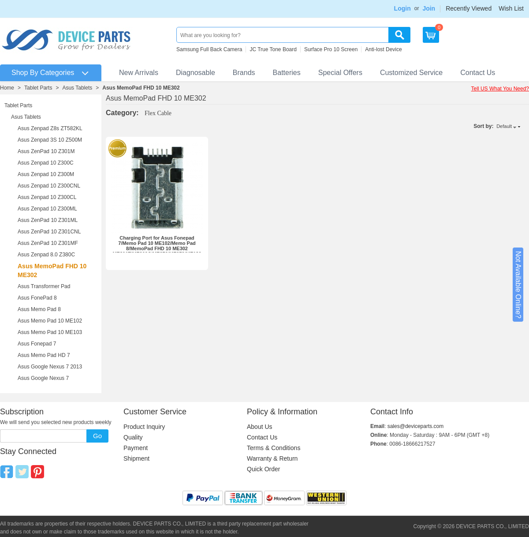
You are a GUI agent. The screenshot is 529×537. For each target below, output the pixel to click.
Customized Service (411, 72)
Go (97, 435)
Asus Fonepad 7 (37, 344)
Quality (133, 437)
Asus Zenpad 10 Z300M (46, 174)
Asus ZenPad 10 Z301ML (48, 220)
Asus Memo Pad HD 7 (44, 355)
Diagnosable (195, 72)
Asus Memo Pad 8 (39, 309)
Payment (135, 447)
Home (7, 88)
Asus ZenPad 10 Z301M (46, 151)
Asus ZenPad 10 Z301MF (48, 243)
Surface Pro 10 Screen (331, 49)
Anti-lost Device (383, 49)
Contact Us (477, 72)
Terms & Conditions (273, 447)
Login (402, 8)
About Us (259, 426)
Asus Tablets (77, 88)
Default (504, 126)
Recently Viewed (469, 8)
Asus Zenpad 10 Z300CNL (49, 186)
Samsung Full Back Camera (209, 49)
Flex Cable (158, 113)
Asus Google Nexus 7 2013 (50, 367)
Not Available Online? (518, 285)
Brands (244, 72)
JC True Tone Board (273, 49)
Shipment (136, 458)
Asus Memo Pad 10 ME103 (50, 332)
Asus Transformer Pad (44, 286)
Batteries (287, 72)
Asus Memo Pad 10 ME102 (50, 321)
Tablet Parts (38, 88)
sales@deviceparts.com (415, 426)
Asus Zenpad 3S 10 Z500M (50, 140)
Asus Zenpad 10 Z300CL (47, 197)
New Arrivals (138, 72)
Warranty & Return (272, 458)
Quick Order (263, 469)
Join (428, 8)
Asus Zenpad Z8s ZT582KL (50, 128)
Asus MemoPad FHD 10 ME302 (140, 88)
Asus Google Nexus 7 (43, 378)
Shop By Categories (42, 72)
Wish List (511, 8)
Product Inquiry (144, 426)
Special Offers (340, 72)
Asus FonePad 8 (37, 298)
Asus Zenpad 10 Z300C (46, 163)
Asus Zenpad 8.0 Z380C (46, 255)
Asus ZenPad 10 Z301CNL (49, 232)
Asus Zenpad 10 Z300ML (47, 209)
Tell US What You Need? (500, 89)
